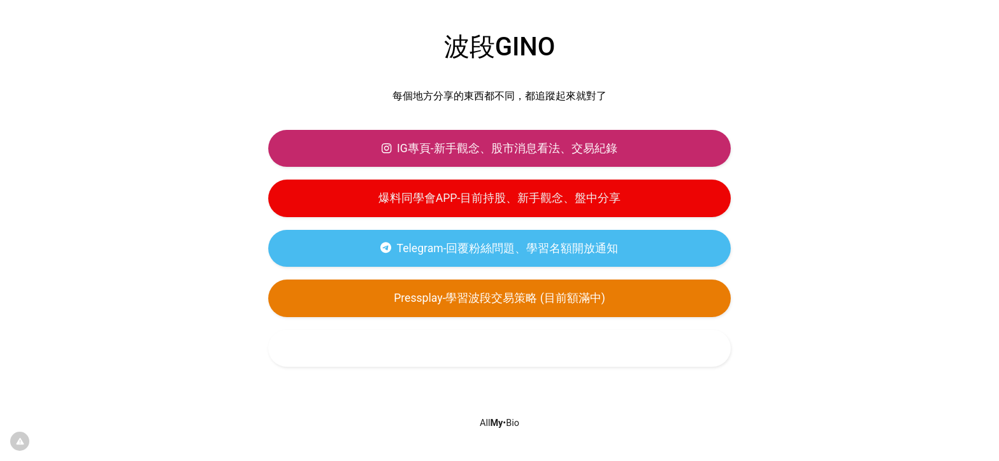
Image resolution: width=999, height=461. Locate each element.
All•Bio (499, 423)
